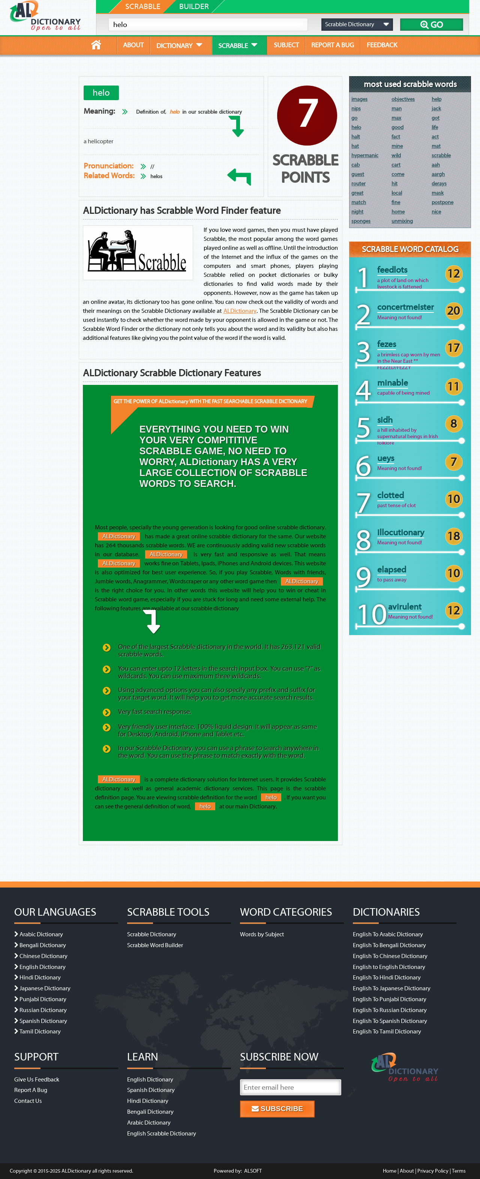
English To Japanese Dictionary (391, 988)
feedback (382, 45)
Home (389, 1171)
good (398, 127)
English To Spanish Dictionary (390, 1021)
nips (356, 108)
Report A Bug (30, 1090)
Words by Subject (262, 934)
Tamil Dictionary (40, 1031)
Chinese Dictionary (44, 956)
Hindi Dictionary (40, 977)
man (397, 108)
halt (355, 137)
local (397, 193)
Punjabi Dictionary (43, 999)
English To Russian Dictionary (390, 1010)
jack (436, 108)
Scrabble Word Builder (155, 945)
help (436, 99)
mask (438, 193)
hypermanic (364, 155)
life (435, 127)
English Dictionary (43, 967)
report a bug (332, 45)
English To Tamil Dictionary (387, 1031)
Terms (459, 1171)
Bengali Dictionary (43, 945)
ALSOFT (252, 1171)
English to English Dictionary (389, 967)
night (357, 212)
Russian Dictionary (43, 1010)
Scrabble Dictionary (151, 934)
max (396, 118)
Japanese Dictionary (45, 988)
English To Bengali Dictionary (389, 945)
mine (397, 146)
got (436, 118)
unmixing (402, 221)
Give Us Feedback (36, 1079)
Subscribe (277, 1109)
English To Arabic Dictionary (388, 934)
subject (286, 45)
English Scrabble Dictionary (161, 1133)
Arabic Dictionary (41, 934)
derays (439, 183)
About (407, 1171)
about (133, 45)
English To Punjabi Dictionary (389, 999)
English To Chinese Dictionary (390, 956)
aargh (438, 174)
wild (396, 155)
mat (436, 146)
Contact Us (28, 1101)
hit (395, 183)
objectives (403, 99)
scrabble (441, 155)
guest (357, 174)
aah (436, 165)
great (357, 193)
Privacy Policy (432, 1171)
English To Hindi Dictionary (387, 977)
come (398, 174)
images (359, 99)
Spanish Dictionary (43, 1021)
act (435, 137)
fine (396, 202)
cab (355, 165)
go (354, 118)
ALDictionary (240, 311)
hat (355, 146)
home (398, 212)
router (358, 183)
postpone (442, 202)
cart (396, 165)
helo (174, 112)
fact (396, 137)
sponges (360, 221)
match (358, 202)
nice (436, 212)
